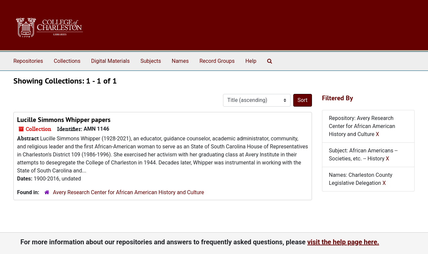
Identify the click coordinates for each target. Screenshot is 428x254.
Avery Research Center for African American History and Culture (128, 192)
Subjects (150, 61)
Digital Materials (110, 61)
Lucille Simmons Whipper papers (63, 119)
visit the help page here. (343, 242)
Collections (67, 61)
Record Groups (216, 61)
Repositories (28, 61)
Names (180, 61)
